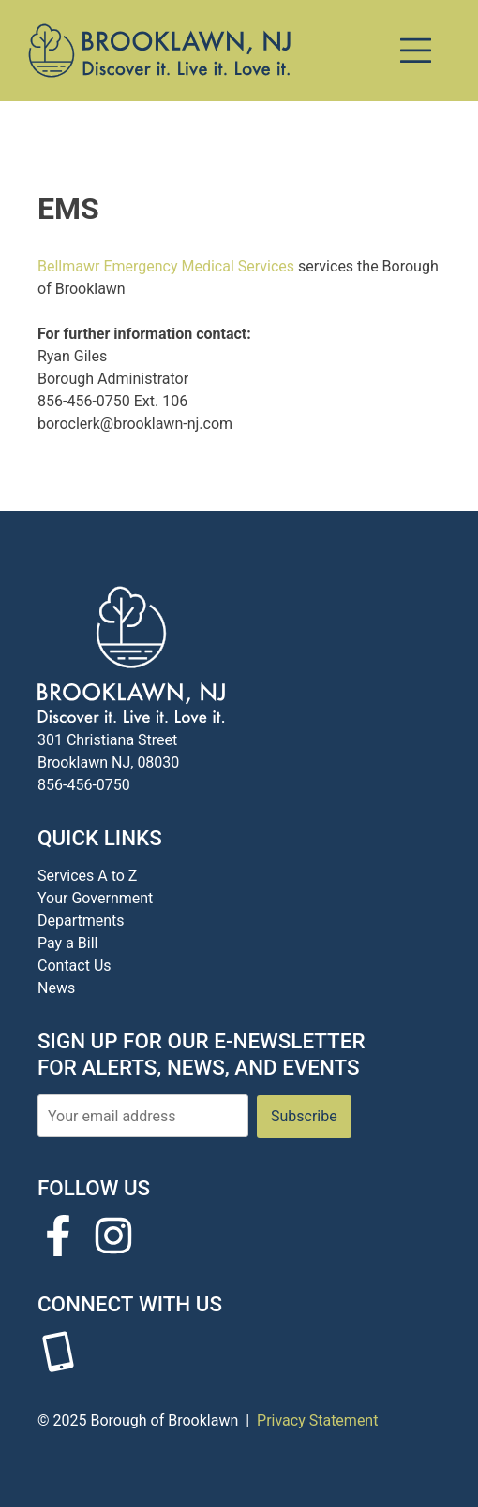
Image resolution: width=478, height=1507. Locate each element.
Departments (81, 920)
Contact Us (74, 965)
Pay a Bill (67, 943)
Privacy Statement (317, 1420)
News (56, 988)
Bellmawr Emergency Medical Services (165, 266)
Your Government (95, 898)
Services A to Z (87, 876)
